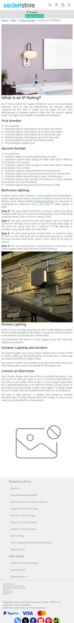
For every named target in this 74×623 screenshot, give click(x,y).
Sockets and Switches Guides (24, 563)
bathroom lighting (44, 201)
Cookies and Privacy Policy (23, 529)
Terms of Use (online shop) (23, 522)
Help (13, 20)
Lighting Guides (27, 20)
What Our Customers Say (22, 515)
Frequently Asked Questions (24, 495)
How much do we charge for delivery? (28, 502)
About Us (14, 488)
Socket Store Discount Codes (24, 508)
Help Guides (16, 556)
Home (4, 20)
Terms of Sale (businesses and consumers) (31, 542)
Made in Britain (17, 549)
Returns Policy (17, 535)
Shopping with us (20, 481)
